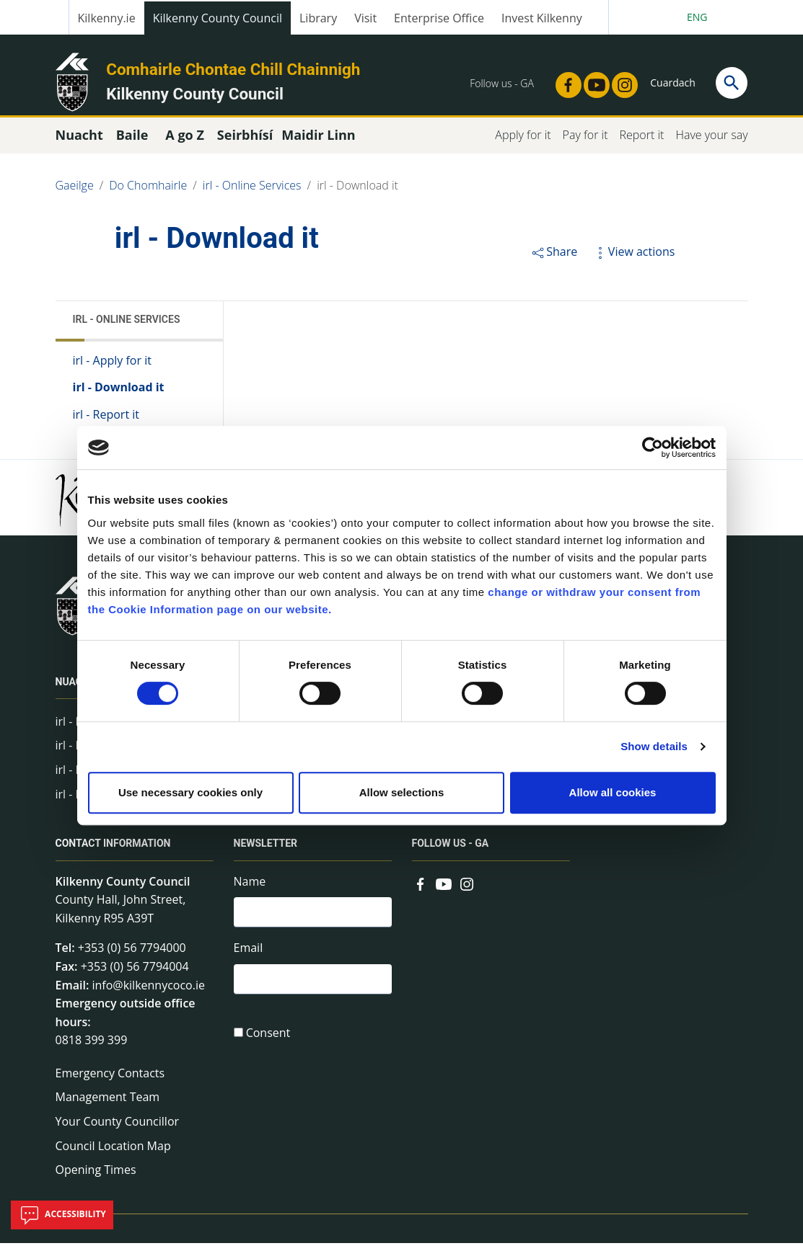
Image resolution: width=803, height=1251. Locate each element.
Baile (132, 142)
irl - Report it (106, 422)
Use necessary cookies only (190, 792)
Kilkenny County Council (217, 18)
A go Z (184, 142)
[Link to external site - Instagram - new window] (620, 80)
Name (250, 889)
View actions (633, 259)
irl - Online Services (252, 193)
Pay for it (585, 143)
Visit (365, 18)
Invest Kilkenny (541, 18)
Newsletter (266, 852)
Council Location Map (113, 1154)
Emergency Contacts (110, 1081)
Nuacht (76, 689)
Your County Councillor (118, 1129)
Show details (654, 746)
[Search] (731, 83)
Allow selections (401, 792)
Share (553, 259)
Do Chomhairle (148, 193)
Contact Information (113, 852)
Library (318, 18)
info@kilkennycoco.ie (148, 993)
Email (248, 958)
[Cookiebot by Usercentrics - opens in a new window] (652, 447)
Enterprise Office (439, 18)
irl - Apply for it (112, 368)
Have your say (711, 143)
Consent (268, 1046)
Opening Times (96, 1178)
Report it (641, 143)
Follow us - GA (450, 852)
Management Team (108, 1105)
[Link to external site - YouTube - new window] (592, 80)
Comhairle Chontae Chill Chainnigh (233, 69)
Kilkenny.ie (107, 18)
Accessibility (62, 1214)
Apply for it (522, 143)
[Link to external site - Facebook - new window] (564, 80)
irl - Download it (357, 193)
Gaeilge (75, 193)
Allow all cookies (613, 792)
